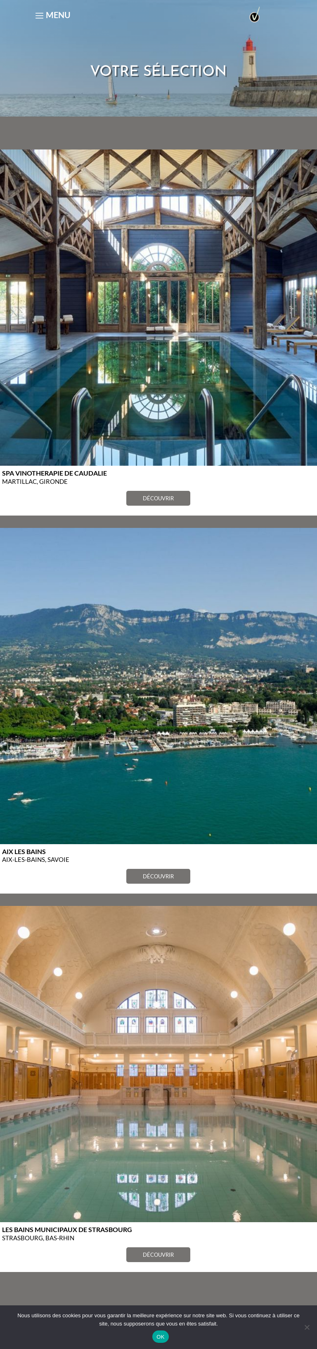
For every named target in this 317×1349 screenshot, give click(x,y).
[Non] (307, 1327)
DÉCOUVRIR (158, 498)
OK (160, 1337)
